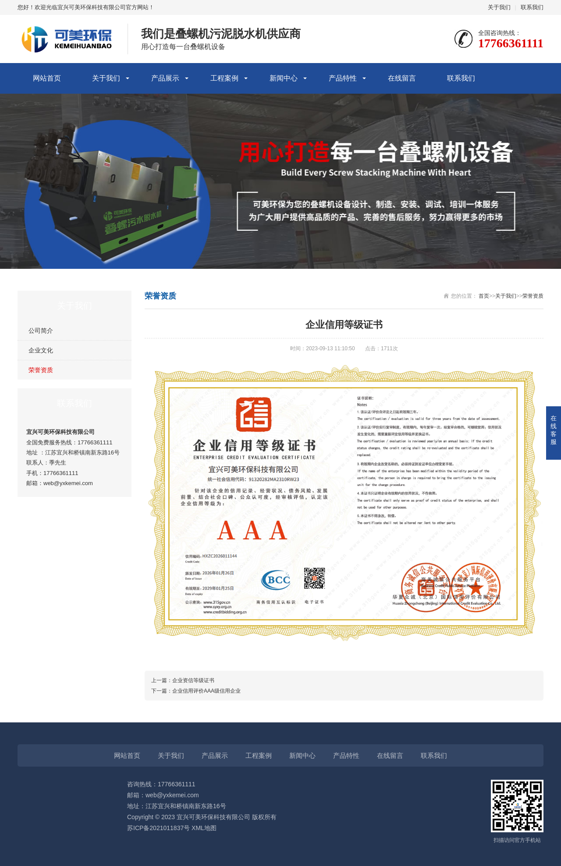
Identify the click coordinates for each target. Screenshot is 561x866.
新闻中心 (284, 78)
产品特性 (343, 78)
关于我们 (499, 7)
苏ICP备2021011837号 (158, 827)
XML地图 (204, 827)
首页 (484, 296)
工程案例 (224, 78)
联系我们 (532, 7)
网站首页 (47, 78)
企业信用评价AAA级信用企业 (206, 691)
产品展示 (165, 78)
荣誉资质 (40, 369)
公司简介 (40, 330)
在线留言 (402, 78)
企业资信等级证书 (193, 680)
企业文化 (40, 350)
